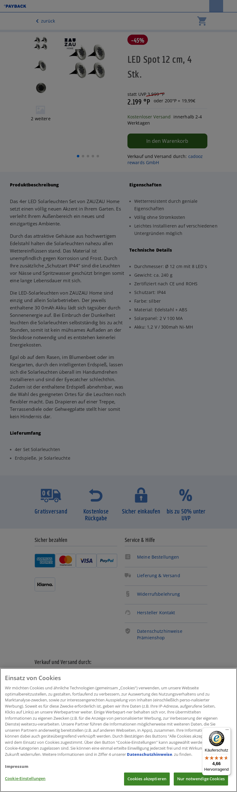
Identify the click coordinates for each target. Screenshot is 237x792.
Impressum (16, 766)
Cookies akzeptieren (146, 778)
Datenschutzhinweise (149, 754)
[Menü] (227, 731)
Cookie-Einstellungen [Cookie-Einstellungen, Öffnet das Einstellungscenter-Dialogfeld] (25, 778)
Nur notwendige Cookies (201, 778)
